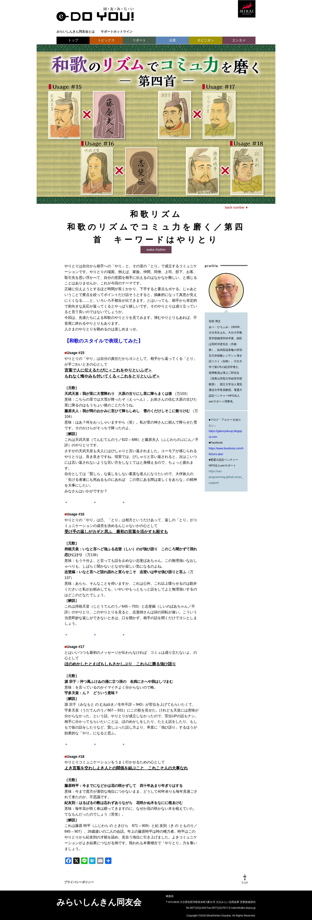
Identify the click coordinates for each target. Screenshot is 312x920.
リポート (139, 40)
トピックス (106, 40)
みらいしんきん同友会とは (76, 31)
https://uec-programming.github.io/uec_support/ (226, 477)
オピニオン (205, 40)
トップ (73, 40)
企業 (172, 40)
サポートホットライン (117, 31)
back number (235, 207)
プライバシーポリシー (79, 882)
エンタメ (239, 40)
